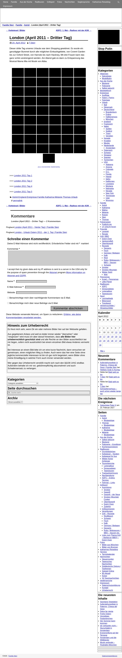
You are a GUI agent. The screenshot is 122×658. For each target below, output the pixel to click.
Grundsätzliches (108, 452)
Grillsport (51, 2)
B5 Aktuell (106, 573)
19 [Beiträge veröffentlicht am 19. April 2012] (112, 337)
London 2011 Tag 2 (23, 181)
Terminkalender (108, 554)
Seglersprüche (84, 2)
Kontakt (105, 588)
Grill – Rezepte (108, 514)
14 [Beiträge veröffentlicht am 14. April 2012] (120, 332)
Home (5, 2)
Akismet (53, 275)
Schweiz (107, 153)
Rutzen (105, 215)
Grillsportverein (108, 509)
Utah (108, 198)
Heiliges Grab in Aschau (110, 370)
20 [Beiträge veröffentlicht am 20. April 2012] (116, 337)
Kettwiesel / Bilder (15, 30)
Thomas (67, 197)
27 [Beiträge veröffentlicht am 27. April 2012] (116, 341)
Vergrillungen (107, 511)
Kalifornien (110, 181)
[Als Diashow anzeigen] (49, 167)
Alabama (109, 165)
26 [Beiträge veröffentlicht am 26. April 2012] (112, 341)
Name (11, 284)
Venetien (109, 136)
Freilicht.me (107, 224)
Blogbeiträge (109, 420)
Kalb (106, 255)
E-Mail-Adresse (15, 290)
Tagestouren (107, 294)
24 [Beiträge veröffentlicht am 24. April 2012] (104, 341)
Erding (108, 114)
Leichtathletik (107, 298)
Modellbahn (107, 78)
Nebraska (110, 188)
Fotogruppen (105, 222)
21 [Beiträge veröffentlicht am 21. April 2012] (120, 337)
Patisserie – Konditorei (111, 444)
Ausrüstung (107, 487)
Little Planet (107, 282)
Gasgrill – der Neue (112, 495)
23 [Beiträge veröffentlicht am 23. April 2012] (100, 341)
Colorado (109, 169)
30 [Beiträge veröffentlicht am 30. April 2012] (100, 345)
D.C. (107, 172)
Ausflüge (105, 95)
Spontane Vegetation (108, 602)
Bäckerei (105, 83)
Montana (109, 186)
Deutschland (109, 110)
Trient (108, 133)
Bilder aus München (110, 545)
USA (106, 162)
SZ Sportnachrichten (110, 578)
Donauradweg (108, 289)
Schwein (107, 265)
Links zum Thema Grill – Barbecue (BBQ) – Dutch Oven (111, 537)
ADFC (104, 286)
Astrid (27, 25)
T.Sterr (103, 377)
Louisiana (110, 184)
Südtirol (109, 131)
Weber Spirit (107, 272)
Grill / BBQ (104, 236)
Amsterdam (110, 148)
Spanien (107, 157)
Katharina (49, 197)
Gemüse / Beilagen (112, 253)
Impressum (8, 6)
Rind (106, 258)
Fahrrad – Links (108, 483)
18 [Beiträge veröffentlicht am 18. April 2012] (108, 337)
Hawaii (108, 177)
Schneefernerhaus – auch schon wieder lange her (110, 391)
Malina (104, 210)
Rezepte (105, 246)
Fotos (59, 2)
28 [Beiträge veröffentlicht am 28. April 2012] (120, 341)
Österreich (108, 150)
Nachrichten (70, 2)
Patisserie (106, 86)
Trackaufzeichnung (110, 473)
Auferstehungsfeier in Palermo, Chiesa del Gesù (109, 606)
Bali (105, 105)
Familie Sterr (8, 25)
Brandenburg (111, 112)
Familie (14, 2)
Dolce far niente (106, 611)
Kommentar (13, 249)
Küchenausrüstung (110, 447)
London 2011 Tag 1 (23, 175)
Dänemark (108, 107)
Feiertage (106, 100)
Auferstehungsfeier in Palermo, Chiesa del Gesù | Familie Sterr (109, 365)
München (109, 119)
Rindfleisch (108, 516)
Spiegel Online (108, 571)
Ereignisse (32, 197)
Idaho (108, 179)
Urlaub (74, 197)
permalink (17, 200)
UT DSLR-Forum (109, 227)
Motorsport (106, 301)
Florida (108, 174)
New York (110, 193)
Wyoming (110, 200)
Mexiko (107, 143)
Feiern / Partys (108, 98)
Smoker (105, 267)
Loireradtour (107, 291)
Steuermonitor (108, 559)
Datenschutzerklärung (111, 585)
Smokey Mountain (109, 270)
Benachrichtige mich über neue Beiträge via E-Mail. (33, 306)
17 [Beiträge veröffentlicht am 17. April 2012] (104, 337)
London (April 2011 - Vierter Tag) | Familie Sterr (37, 227)
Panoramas (105, 277)
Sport (102, 296)
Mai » (102, 351)
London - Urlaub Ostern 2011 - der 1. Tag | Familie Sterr (41, 232)
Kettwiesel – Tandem (110, 454)
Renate (105, 234)
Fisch (106, 251)
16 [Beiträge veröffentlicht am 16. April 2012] (100, 337)
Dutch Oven (107, 239)
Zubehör (107, 507)
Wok (105, 275)
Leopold (105, 231)
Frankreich (108, 124)
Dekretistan (107, 76)
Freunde (103, 229)
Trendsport (106, 303)
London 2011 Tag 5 (23, 191)
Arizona (109, 167)
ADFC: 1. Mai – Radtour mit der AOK (74, 30)
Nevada (109, 191)
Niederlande (109, 146)
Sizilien (109, 129)
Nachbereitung (108, 475)
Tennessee (110, 196)
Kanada (107, 138)
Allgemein (104, 74)
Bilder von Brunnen (110, 547)
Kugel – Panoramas (110, 279)
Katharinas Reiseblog (102, 2)
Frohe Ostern (105, 614)
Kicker (104, 576)
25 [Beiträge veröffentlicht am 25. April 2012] (108, 341)
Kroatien (107, 141)
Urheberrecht (107, 590)
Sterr (104, 217)
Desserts (107, 248)
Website (11, 295)
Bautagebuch (105, 91)
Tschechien (108, 160)
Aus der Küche (26, 2)
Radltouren (39, 2)
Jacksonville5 (107, 241)
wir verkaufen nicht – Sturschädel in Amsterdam (108, 628)
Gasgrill (107, 492)
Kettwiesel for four (109, 456)
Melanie (58, 197)
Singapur (107, 155)
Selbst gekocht (108, 88)
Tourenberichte (108, 463)
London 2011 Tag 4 (23, 186)
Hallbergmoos (111, 117)
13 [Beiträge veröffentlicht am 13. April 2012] (116, 332)
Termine (103, 552)
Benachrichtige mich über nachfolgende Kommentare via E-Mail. (40, 300)
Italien (106, 126)
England (22, 197)
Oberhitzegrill (107, 243)
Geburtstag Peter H (108, 405)
